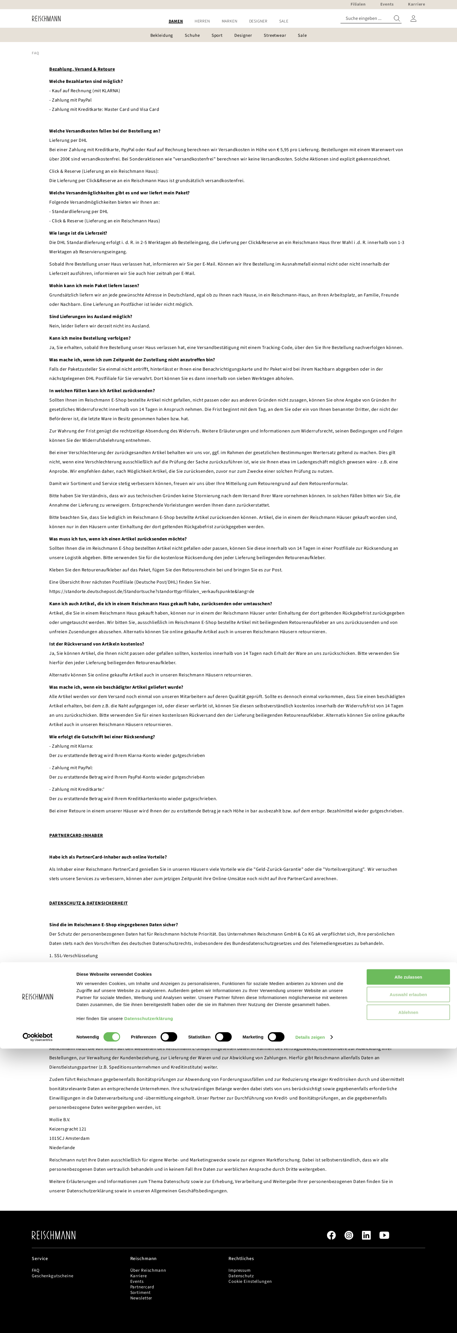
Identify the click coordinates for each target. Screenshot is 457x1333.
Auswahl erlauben (408, 1278)
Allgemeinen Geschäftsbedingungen (189, 1191)
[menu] (228, 21)
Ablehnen (408, 1296)
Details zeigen (310, 1321)
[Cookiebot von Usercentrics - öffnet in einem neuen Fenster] (37, 1321)
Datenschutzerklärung (148, 1302)
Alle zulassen (408, 1261)
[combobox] (371, 18)
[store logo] (44, 18)
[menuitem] (176, 21)
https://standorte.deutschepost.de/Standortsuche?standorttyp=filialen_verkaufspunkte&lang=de (151, 591)
